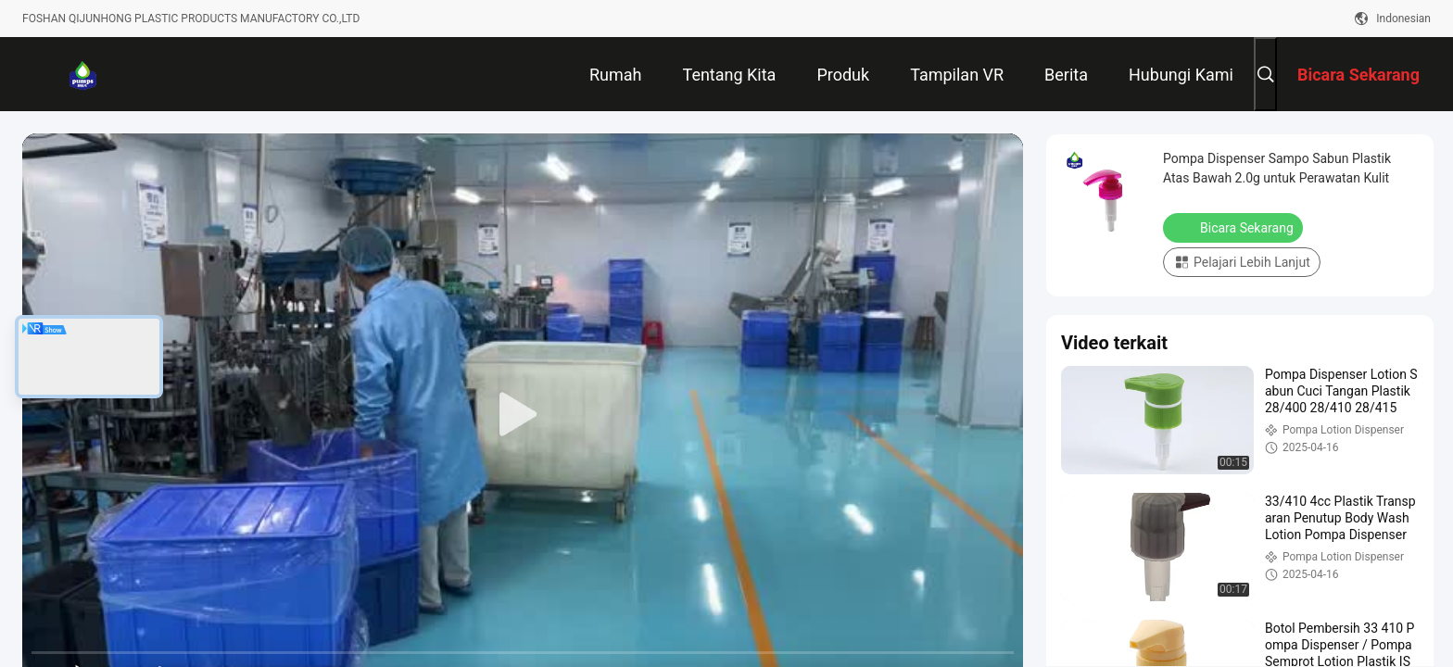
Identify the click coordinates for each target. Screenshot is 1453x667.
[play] (522, 415)
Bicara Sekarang (1235, 227)
